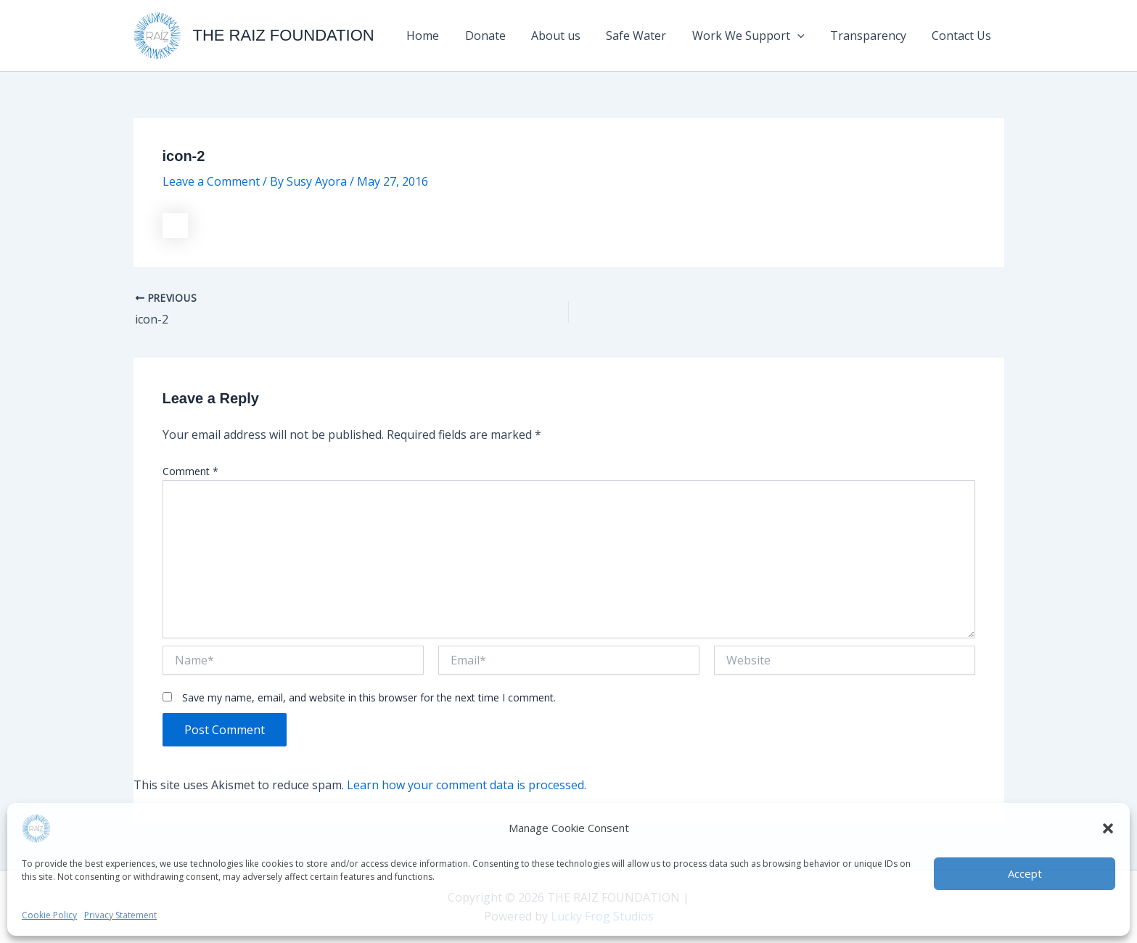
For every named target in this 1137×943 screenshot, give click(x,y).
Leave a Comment (211, 181)
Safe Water (645, 36)
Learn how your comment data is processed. (466, 785)
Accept (1025, 873)
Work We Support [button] (754, 36)
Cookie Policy (49, 915)
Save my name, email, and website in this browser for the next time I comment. (369, 697)
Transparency (872, 36)
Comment (190, 471)
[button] (1108, 828)
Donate (498, 36)
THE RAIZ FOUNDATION (283, 35)
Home (438, 36)
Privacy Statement (120, 915)
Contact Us (963, 36)
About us (566, 36)
